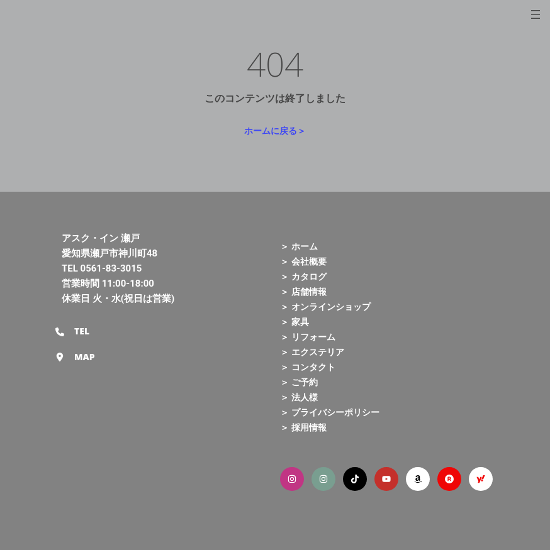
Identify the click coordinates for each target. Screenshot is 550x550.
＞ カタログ (303, 276)
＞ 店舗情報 (303, 291)
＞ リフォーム (307, 337)
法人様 (304, 397)
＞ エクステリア (312, 352)
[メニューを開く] (535, 14)
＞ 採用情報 (303, 427)
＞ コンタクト (307, 367)
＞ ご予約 (299, 382)
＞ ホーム (299, 246)
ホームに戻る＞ (275, 130)
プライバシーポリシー (335, 412)
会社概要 (309, 261)
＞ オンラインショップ (325, 306)
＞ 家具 (294, 321)
